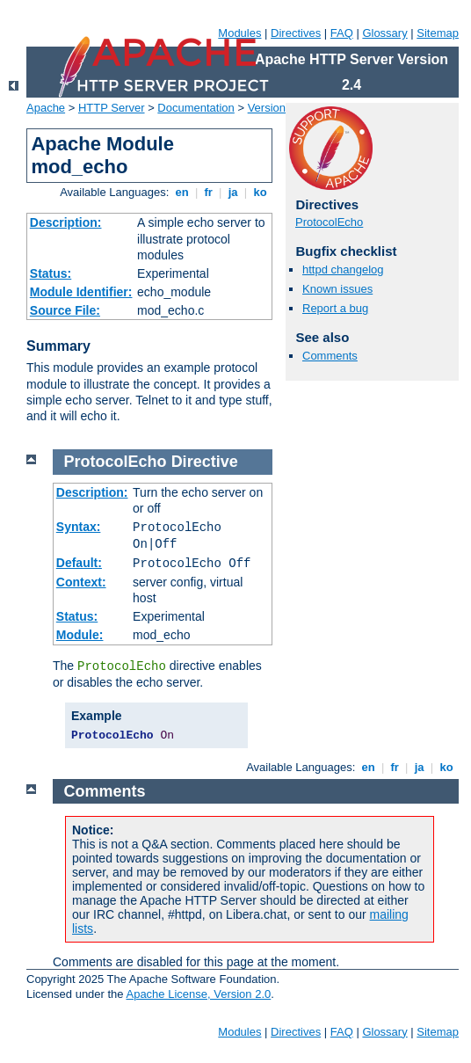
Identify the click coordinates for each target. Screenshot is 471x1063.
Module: (80, 635)
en (182, 192)
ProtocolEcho (329, 222)
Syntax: (78, 527)
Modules (239, 33)
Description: (66, 222)
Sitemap (438, 33)
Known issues (337, 288)
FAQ (341, 33)
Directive (204, 461)
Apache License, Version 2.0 (198, 994)
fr (208, 192)
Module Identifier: (81, 292)
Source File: (65, 310)
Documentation (195, 107)
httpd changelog (343, 269)
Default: (79, 563)
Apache (45, 107)
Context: (81, 582)
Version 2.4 (276, 107)
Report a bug (335, 308)
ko (260, 192)
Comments (330, 355)
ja (233, 192)
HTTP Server (111, 107)
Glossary (384, 33)
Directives (296, 33)
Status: (50, 273)
